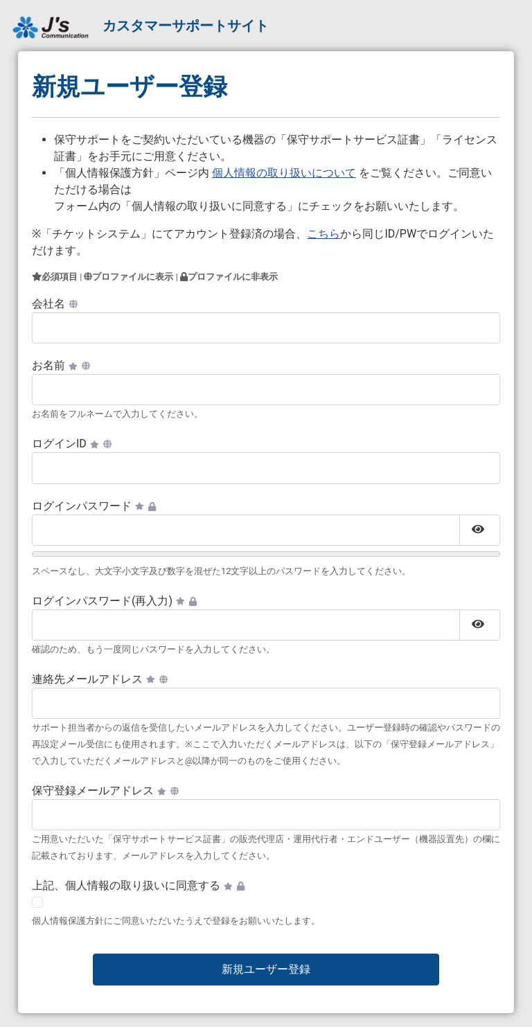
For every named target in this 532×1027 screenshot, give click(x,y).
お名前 (61, 365)
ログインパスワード (94, 505)
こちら (323, 233)
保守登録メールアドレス (105, 790)
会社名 (55, 303)
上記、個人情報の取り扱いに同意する (138, 885)
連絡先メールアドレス (100, 679)
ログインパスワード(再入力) (114, 600)
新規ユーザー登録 (266, 969)
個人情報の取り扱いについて (284, 172)
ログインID (72, 443)
